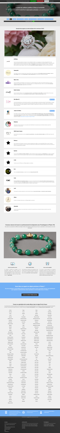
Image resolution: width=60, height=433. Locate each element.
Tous (8, 19)
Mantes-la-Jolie (23, 396)
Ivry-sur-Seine (23, 345)
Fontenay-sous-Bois (23, 320)
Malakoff (23, 394)
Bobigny (10, 330)
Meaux (37, 310)
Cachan (10, 350)
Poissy (36, 396)
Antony (10, 313)
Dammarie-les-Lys (10, 392)
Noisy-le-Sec (36, 347)
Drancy (10, 396)
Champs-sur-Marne (10, 355)
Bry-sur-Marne (10, 347)
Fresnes (23, 323)
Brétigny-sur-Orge (10, 342)
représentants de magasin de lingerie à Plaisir (27, 116)
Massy (23, 399)
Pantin (36, 357)
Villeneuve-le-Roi (49, 384)
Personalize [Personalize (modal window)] (47, 1)
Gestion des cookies (7, 429)
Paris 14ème (36, 367)
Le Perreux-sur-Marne (23, 364)
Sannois (50, 342)
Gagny (23, 325)
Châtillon (10, 360)
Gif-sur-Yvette (23, 333)
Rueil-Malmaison (49, 320)
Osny (36, 352)
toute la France (10, 275)
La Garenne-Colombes (23, 352)
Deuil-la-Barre (10, 394)
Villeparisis (49, 387)
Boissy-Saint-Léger (10, 333)
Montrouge (36, 330)
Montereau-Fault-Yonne (36, 318)
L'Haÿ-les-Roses (23, 382)
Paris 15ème (36, 369)
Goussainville (23, 337)
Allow (33, 21)
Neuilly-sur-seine (36, 340)
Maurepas (23, 401)
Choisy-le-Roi (10, 372)
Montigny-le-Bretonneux (36, 323)
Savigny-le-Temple (49, 347)
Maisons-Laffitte (23, 392)
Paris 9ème (36, 392)
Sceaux (50, 350)
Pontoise (36, 399)
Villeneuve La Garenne (50, 382)
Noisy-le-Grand (36, 345)
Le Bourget (23, 357)
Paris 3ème (36, 382)
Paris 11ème (36, 362)
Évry (23, 315)
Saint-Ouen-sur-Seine (50, 340)
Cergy (10, 352)
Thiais (50, 364)
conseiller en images (20, 19)
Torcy (49, 365)
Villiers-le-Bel (49, 392)
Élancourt (10, 401)
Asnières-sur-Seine (10, 318)
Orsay (36, 350)
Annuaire (5, 424)
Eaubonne (10, 399)
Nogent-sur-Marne (36, 342)
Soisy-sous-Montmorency (49, 355)
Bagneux (10, 325)
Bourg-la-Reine (10, 340)
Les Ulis (23, 379)
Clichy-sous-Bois (10, 377)
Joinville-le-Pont (23, 347)
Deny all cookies (40, 1)
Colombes (10, 379)
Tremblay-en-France (49, 369)
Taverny (50, 362)
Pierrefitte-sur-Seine (36, 394)
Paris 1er (36, 377)
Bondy (10, 335)
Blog (5, 430)
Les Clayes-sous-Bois (23, 372)
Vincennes (49, 396)
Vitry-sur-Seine (50, 399)
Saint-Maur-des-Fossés (49, 335)
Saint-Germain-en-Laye (49, 330)
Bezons (10, 328)
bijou (11, 19)
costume (26, 19)
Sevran (50, 352)
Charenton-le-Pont (10, 357)
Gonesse (23, 335)
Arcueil (10, 315)
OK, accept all (33, 1)
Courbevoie (10, 389)
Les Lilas (23, 374)
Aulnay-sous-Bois (10, 323)
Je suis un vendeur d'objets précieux (30, 294)
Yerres (50, 401)
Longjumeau (23, 389)
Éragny (23, 310)
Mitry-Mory (36, 315)
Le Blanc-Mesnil (23, 355)
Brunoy (10, 345)
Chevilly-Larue (10, 369)
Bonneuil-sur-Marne (10, 337)
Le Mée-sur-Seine (23, 362)
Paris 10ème (36, 360)
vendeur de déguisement (32, 19)
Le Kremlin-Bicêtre (23, 360)
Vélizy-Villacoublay (49, 374)
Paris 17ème (36, 372)
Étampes (23, 313)
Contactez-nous (6, 431)
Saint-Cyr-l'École (49, 323)
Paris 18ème (36, 374)
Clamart (10, 374)
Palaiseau (36, 355)
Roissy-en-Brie (50, 315)
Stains (50, 357)
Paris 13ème (36, 365)
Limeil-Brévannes (23, 384)
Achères (10, 310)
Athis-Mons (10, 320)
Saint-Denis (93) (49, 325)
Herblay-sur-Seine (23, 340)
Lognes (23, 387)
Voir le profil (52, 99)
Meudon (36, 313)
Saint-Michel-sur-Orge (50, 337)
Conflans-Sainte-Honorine (10, 382)
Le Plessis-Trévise (23, 367)
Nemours (36, 335)
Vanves (50, 372)
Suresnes (49, 360)
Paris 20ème (36, 379)
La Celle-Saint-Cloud (23, 350)
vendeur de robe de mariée (49, 19)
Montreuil (36, 328)
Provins (37, 401)
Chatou (10, 362)
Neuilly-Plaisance (36, 337)
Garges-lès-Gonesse (23, 328)
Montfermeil (36, 320)
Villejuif (50, 379)
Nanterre (36, 333)
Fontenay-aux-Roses (23, 318)
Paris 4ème (36, 384)
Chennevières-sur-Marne (10, 367)
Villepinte (49, 389)
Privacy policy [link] (51, 1)
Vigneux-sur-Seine (49, 377)
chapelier (14, 19)
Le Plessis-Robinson (23, 365)
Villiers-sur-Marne (49, 394)
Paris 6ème (36, 387)
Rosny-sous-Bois (49, 318)
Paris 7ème (36, 389)
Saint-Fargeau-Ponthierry (49, 328)
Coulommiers (10, 387)
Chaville (10, 364)
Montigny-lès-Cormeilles (36, 325)
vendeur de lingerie (40, 19)
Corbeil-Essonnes (10, 384)
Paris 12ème (36, 364)
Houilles (23, 342)
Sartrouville (49, 345)
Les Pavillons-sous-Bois (23, 377)
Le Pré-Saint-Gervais (23, 369)
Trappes (50, 367)
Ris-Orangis (49, 313)
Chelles (10, 365)
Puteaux (50, 310)
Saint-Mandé (49, 333)
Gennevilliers (23, 330)
